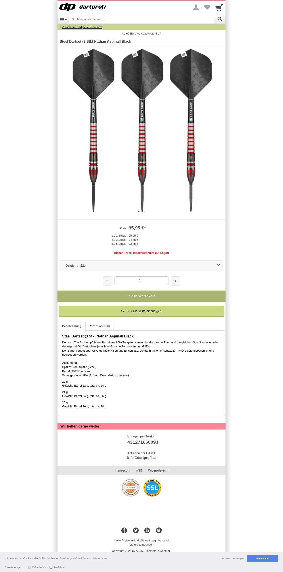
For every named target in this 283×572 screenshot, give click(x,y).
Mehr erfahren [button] (100, 558)
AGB (139, 470)
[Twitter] (136, 530)
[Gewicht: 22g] (141, 265)
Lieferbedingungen (141, 544)
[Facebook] (124, 530)
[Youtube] (147, 530)
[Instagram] (158, 530)
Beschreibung (71, 326)
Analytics (59, 567)
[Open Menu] (63, 19)
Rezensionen (99, 326)
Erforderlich (39, 567)
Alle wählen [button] (262, 558)
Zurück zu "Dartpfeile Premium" (82, 27)
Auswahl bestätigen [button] (232, 558)
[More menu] (196, 7)
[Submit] (220, 19)
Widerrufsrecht (158, 470)
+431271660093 (141, 442)
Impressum (122, 470)
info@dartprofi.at (141, 458)
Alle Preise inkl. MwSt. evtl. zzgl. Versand (142, 540)
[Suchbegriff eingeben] (141, 19)
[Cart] (219, 7)
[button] (141, 311)
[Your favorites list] (207, 7)
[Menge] (141, 280)
